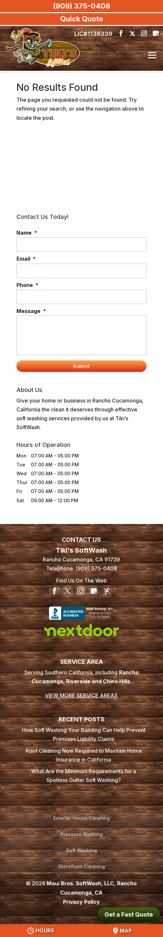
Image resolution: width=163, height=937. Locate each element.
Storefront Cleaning (81, 866)
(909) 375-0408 (81, 6)
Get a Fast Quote (129, 914)
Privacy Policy (81, 901)
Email (26, 258)
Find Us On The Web (81, 581)
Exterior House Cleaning (81, 818)
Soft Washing (81, 850)
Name (26, 232)
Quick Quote (81, 18)
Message (31, 311)
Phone (27, 285)
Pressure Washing (81, 834)
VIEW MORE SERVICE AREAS (81, 696)
